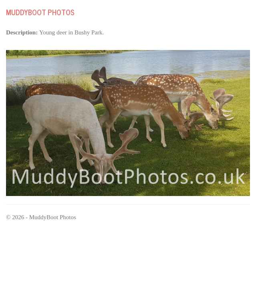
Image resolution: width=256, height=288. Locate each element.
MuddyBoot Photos (40, 12)
